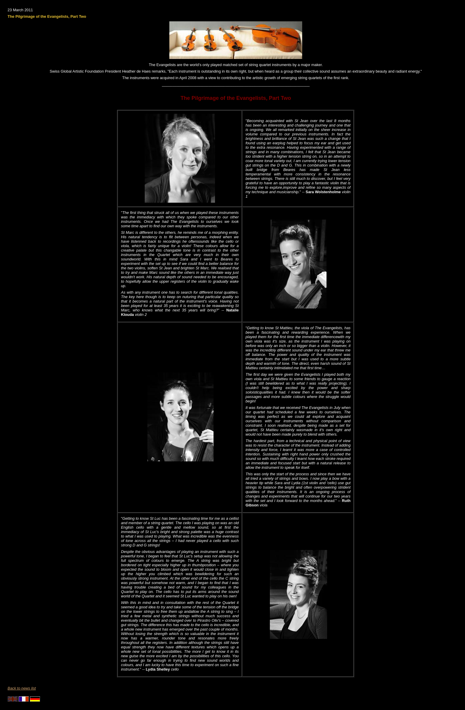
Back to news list (22, 688)
